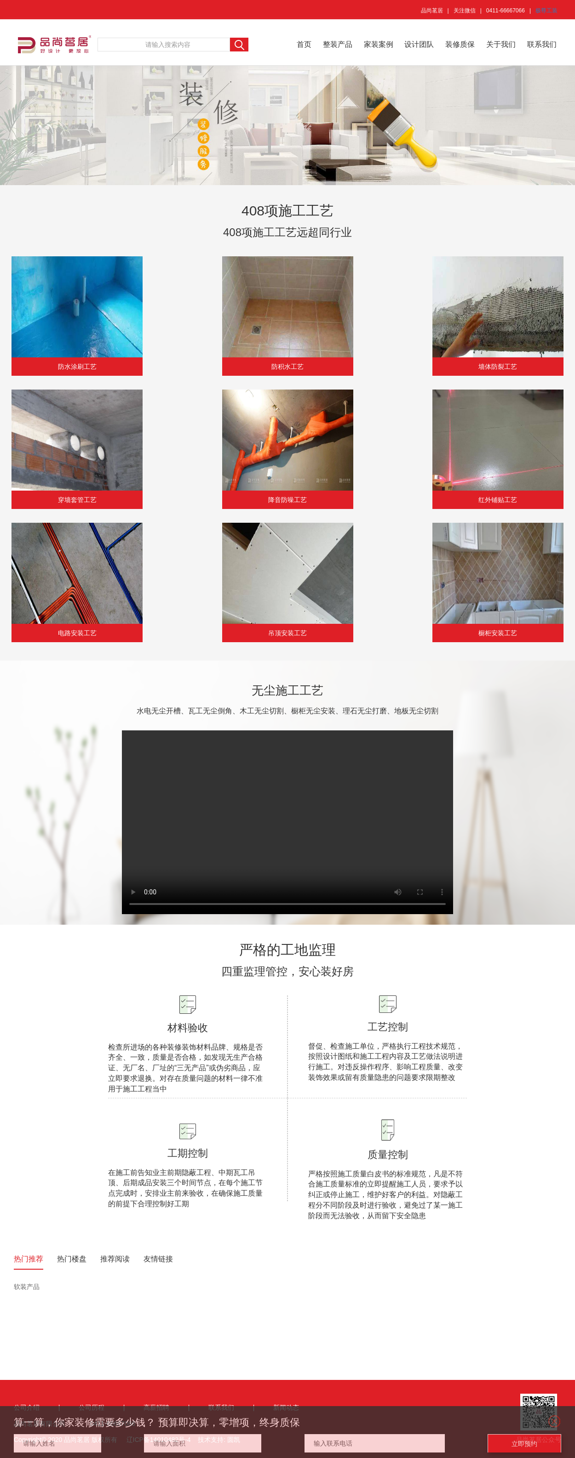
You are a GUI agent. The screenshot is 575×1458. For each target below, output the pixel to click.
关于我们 (501, 44)
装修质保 (460, 44)
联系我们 (542, 44)
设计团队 (419, 44)
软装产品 (27, 1286)
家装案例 (378, 44)
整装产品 (337, 44)
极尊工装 (546, 10)
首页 (304, 44)
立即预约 (524, 1443)
